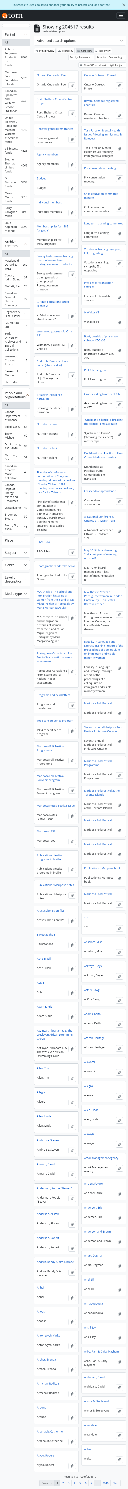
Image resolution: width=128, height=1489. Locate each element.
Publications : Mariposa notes (55, 885)
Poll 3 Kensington (95, 370)
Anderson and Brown (97, 1231)
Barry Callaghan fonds (16, 212)
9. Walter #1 (91, 312)
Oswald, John (16, 508)
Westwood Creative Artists (16, 360)
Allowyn (89, 1134)
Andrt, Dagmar (93, 1255)
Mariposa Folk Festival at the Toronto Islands (102, 792)
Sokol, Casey (16, 427)
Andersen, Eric (93, 1207)
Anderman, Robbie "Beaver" (54, 1188)
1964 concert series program (55, 721)
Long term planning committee (103, 223)
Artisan (88, 1449)
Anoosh (41, 1311)
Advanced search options (56, 40)
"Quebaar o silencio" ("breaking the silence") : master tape (103, 422)
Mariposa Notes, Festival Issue (56, 805)
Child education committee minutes (101, 196)
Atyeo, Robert (45, 1455)
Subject (10, 552)
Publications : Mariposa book (102, 868)
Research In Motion (16, 373)
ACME (40, 982)
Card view (85, 50)
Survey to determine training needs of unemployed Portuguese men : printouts (55, 260)
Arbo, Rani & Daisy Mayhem (101, 1351)
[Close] (124, 4)
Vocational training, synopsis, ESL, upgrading (102, 251)
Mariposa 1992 (46, 831)
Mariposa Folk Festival (98, 703)
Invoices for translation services (98, 285)
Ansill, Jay (90, 1327)
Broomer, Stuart (16, 516)
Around (41, 1407)
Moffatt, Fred (16, 287)
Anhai (40, 1287)
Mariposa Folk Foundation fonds (16, 78)
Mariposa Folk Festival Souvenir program (50, 778)
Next (115, 1483)
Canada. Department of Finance (16, 416)
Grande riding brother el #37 (102, 394)
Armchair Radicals (48, 1383)
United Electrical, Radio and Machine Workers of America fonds (16, 130)
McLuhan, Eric (16, 457)
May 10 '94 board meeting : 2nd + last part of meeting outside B (101, 554)
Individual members (49, 202)
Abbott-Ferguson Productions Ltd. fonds (16, 57)
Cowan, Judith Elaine (16, 277)
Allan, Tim (43, 1068)
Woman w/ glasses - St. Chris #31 (55, 333)
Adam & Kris (44, 1006)
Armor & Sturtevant (96, 1401)
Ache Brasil (44, 958)
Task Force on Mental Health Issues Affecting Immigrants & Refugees (103, 134)
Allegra (88, 1086)
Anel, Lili (89, 1279)
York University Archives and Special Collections (16, 341)
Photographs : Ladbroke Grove (56, 566)
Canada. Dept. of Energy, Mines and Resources (16, 493)
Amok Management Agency (101, 1158)
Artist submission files (50, 910)
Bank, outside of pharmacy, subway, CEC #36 (101, 338)
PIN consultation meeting (100, 168)
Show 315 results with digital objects (102, 65)
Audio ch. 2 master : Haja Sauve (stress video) (52, 363)
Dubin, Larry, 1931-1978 (16, 446)
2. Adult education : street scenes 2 (53, 304)
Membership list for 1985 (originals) (52, 228)
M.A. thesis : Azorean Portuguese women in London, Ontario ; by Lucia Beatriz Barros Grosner (103, 598)
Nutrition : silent (47, 448)
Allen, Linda (91, 1110)
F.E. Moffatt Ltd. (16, 325)
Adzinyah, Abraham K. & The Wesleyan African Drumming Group (55, 1034)
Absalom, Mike (93, 942)
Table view (102, 50)
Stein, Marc (16, 382)
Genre (9, 565)
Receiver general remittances (55, 129)
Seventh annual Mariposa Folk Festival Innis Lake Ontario (103, 729)
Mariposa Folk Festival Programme (50, 748)
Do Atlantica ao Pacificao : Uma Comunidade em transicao (103, 455)
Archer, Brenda (46, 1359)
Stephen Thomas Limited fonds (16, 165)
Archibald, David (94, 1377)
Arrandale (90, 1425)
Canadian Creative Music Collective (16, 472)
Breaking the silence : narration (50, 397)
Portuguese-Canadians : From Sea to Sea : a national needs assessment (55, 657)
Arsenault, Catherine (50, 1431)
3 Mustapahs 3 (46, 934)
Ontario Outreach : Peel (51, 75)
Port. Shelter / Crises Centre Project (54, 101)
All (6, 42)
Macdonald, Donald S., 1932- (16, 264)
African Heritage (94, 1038)
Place (9, 540)
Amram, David (46, 1164)
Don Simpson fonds (16, 182)
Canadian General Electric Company (16, 299)
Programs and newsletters (53, 695)
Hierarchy (65, 50)
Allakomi (89, 1062)
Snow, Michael (16, 435)
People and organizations (15, 395)
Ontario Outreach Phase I (100, 75)
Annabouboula (93, 1303)
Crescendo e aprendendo (100, 491)
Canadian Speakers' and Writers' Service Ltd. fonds (16, 101)
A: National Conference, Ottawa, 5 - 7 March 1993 (99, 519)
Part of (10, 34)
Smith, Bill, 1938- (16, 527)
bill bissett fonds (16, 150)
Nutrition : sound (47, 424)
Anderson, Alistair (48, 1214)
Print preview (45, 50)
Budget (41, 178)
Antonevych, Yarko (48, 1335)
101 (86, 918)
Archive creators (11, 243)
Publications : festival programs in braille (50, 857)
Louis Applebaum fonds (16, 227)
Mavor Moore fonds (16, 197)
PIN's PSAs (43, 542)
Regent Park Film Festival (16, 314)
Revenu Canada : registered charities (101, 103)
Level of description (13, 579)
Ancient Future (93, 1183)
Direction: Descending (109, 57)
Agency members (48, 154)
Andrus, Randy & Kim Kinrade (55, 1262)
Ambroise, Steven (48, 1140)
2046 (105, 1483)
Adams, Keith (92, 1014)
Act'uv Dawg (92, 990)
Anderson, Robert (48, 1238)
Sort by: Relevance (80, 57)
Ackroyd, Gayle (93, 966)
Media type (13, 593)
